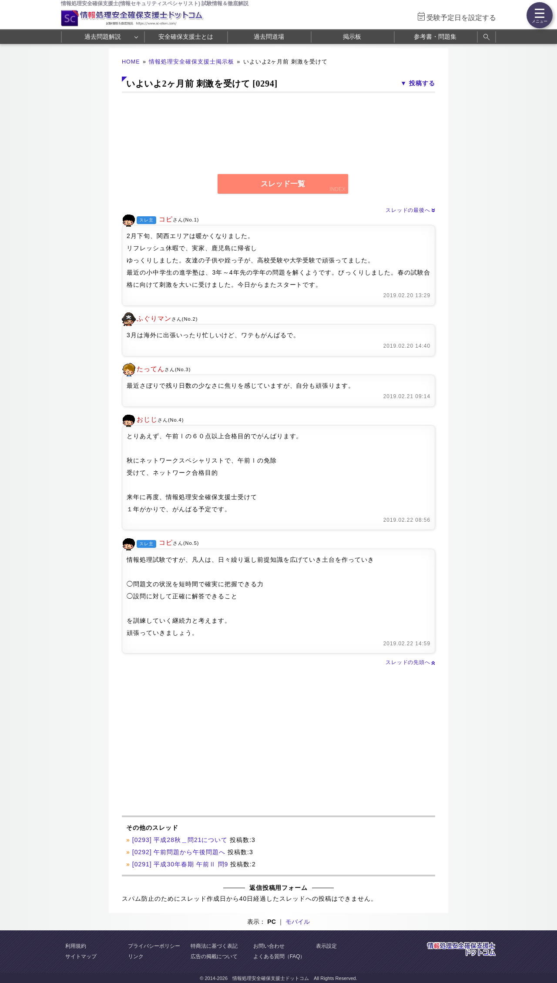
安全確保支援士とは (185, 36)
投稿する (422, 83)
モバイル (297, 921)
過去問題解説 (102, 36)
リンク (136, 956)
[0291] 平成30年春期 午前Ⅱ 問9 (180, 864)
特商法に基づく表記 (214, 946)
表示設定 (326, 946)
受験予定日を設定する (461, 17)
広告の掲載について (214, 956)
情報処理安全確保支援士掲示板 (191, 62)
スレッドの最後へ (410, 210)
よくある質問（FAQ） (279, 956)
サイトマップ (81, 956)
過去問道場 (269, 36)
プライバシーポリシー (154, 946)
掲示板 (352, 36)
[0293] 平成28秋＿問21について (180, 839)
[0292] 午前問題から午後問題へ (178, 852)
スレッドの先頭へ (410, 662)
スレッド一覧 (283, 184)
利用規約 (75, 946)
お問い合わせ (269, 946)
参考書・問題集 (435, 36)
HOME (131, 62)
